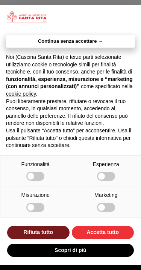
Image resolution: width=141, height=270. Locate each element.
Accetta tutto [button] (102, 232)
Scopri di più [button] (70, 250)
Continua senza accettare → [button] (70, 41)
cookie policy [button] (21, 94)
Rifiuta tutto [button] (38, 232)
